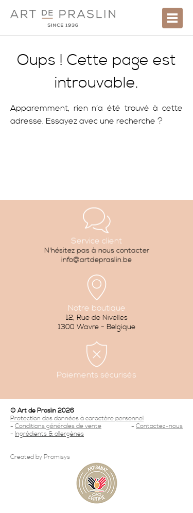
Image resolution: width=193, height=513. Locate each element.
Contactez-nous (159, 426)
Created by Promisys (40, 457)
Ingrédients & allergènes (49, 434)
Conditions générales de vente (58, 426)
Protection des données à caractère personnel (77, 418)
